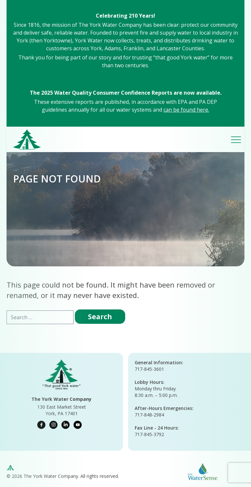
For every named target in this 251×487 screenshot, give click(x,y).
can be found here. (186, 109)
